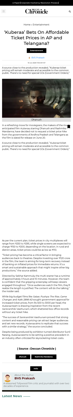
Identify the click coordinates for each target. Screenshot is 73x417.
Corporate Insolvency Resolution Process (39, 3)
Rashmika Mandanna (44, 357)
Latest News (12, 396)
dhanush (23, 357)
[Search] (70, 12)
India (36, 369)
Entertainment (36, 50)
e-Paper (16, 3)
